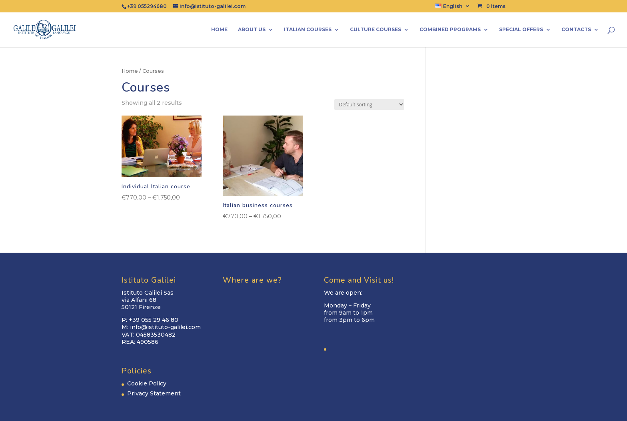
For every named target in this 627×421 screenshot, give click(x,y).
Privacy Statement (154, 393)
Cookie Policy (146, 383)
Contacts (576, 29)
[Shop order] (369, 104)
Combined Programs (450, 29)
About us (252, 29)
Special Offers (521, 29)
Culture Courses (375, 29)
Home (219, 29)
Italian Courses (307, 29)
